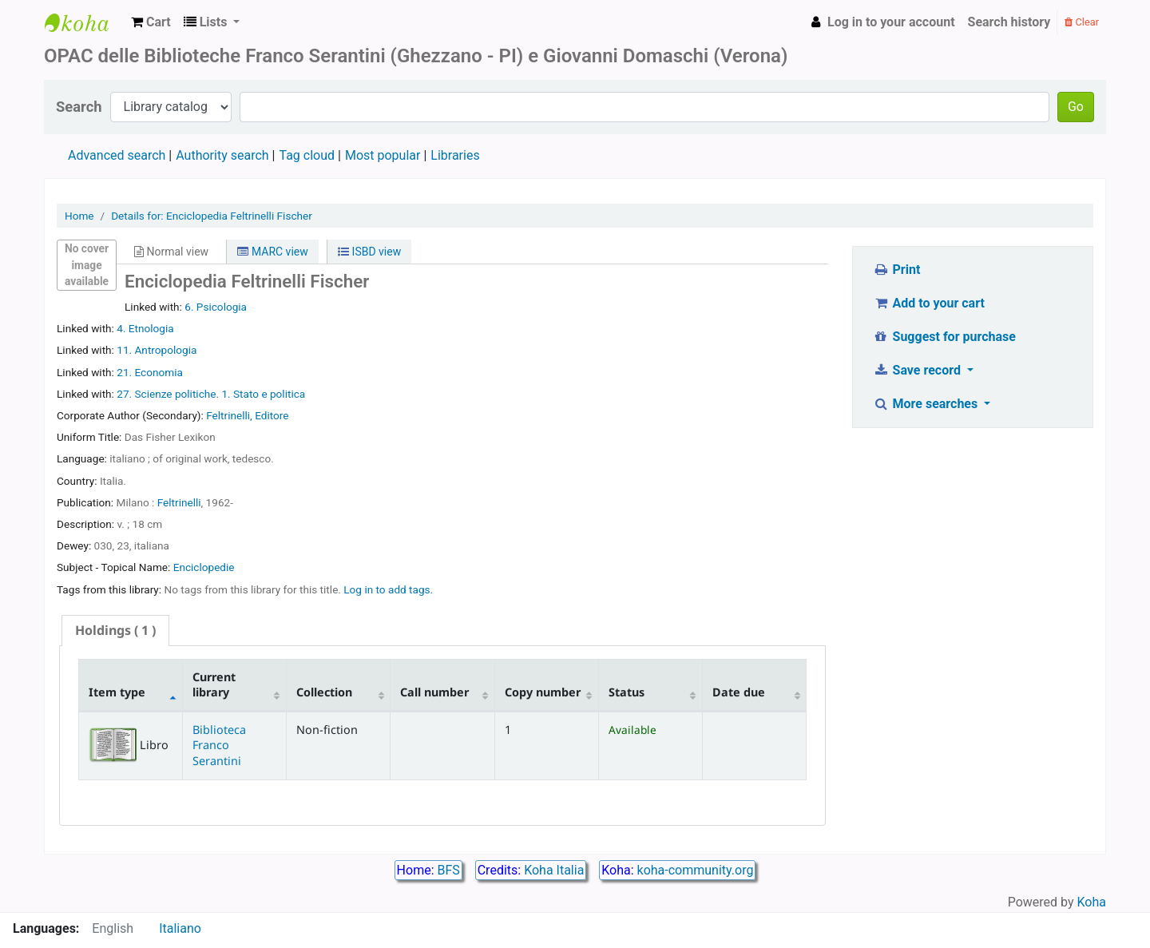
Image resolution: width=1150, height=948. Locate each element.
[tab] (115, 630)
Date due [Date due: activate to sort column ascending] (738, 692)
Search (79, 106)
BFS (449, 870)
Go (1076, 106)
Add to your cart (929, 303)
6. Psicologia (215, 306)
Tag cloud (307, 155)
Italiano (180, 928)
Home (79, 215)
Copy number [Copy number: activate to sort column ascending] (543, 692)
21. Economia (150, 372)
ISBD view (369, 251)
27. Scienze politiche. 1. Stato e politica (211, 393)
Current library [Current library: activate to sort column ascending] (214, 684)
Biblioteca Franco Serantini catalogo (85, 22)
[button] (151, 22)
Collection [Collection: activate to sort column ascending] (324, 692)
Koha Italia (554, 870)
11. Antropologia (156, 349)
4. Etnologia (145, 328)
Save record (918, 370)
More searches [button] (927, 403)
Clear (1082, 22)
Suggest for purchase (944, 336)
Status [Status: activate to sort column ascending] (626, 692)
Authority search (222, 155)
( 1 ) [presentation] (115, 630)
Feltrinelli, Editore (247, 415)
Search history (1009, 22)
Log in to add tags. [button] (388, 589)
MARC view (272, 251)
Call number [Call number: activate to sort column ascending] (434, 692)
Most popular (382, 155)
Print (896, 269)
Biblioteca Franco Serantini (219, 745)
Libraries (454, 155)
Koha (1091, 902)
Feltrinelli (179, 502)
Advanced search (116, 155)
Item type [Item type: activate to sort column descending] (117, 692)
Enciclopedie (204, 567)
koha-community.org (695, 870)
